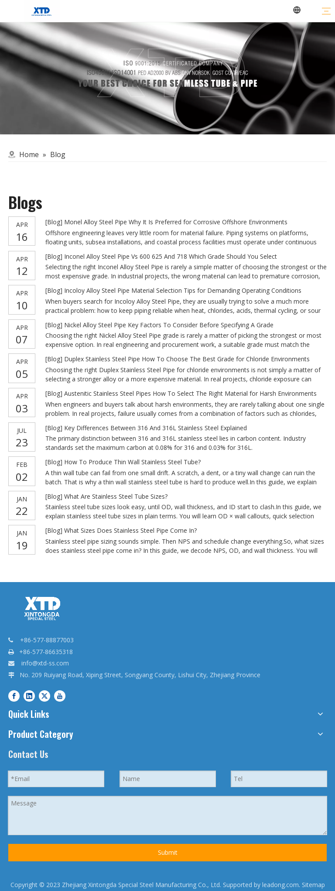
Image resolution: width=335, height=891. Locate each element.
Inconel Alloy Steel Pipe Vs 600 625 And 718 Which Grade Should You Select (170, 256)
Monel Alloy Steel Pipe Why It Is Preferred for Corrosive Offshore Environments (175, 222)
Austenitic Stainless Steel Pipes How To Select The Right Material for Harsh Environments (190, 393)
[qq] (167, 78)
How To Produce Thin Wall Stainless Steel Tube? (132, 462)
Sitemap (313, 885)
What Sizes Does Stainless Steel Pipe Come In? (130, 530)
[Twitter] (44, 695)
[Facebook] (14, 695)
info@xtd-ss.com (45, 663)
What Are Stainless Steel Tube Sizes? (116, 496)
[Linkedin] (29, 695)
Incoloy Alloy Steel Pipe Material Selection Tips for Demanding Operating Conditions (182, 290)
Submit (168, 852)
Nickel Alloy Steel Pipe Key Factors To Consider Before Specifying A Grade (168, 325)
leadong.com (280, 885)
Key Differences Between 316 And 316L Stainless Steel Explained (155, 428)
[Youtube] (59, 695)
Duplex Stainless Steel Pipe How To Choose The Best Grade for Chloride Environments (187, 359)
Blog (53, 222)
